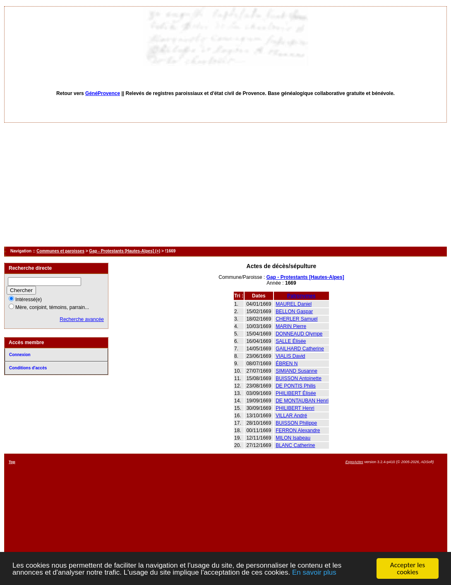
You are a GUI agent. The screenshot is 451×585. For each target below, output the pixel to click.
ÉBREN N (286, 363)
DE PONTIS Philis (296, 386)
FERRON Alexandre (298, 430)
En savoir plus (314, 572)
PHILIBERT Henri (295, 408)
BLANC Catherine (295, 445)
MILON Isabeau (293, 438)
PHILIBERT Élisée (296, 393)
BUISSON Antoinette (298, 378)
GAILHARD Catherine (300, 349)
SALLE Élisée (291, 341)
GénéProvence (102, 93)
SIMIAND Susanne (296, 371)
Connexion (20, 354)
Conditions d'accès (28, 368)
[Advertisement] (225, 185)
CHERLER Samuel (296, 319)
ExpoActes (354, 462)
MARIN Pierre (291, 326)
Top (12, 462)
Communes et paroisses (60, 251)
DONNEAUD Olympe (299, 334)
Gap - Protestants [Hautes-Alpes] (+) (124, 251)
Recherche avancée (82, 319)
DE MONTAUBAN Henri (302, 401)
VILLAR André (291, 416)
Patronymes (301, 296)
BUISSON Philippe (296, 423)
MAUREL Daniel (294, 304)
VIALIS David (290, 356)
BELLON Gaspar (294, 311)
